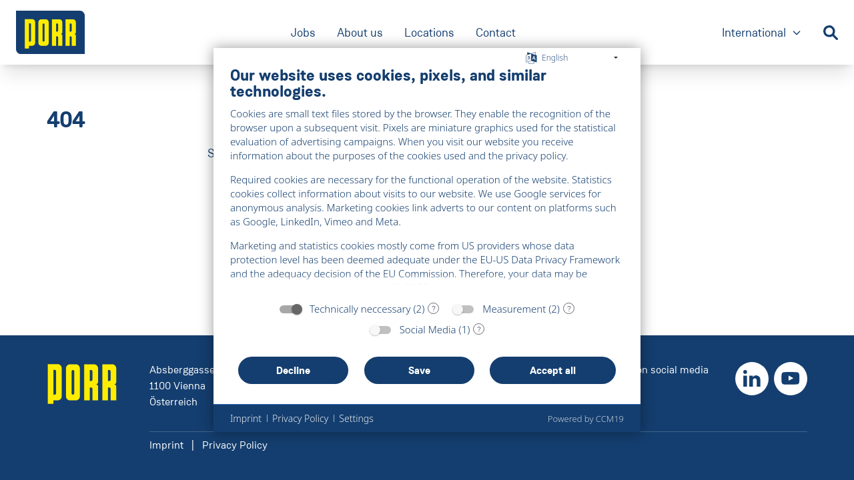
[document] (427, 180)
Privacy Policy (235, 445)
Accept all (553, 370)
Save (419, 370)
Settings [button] (356, 418)
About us (360, 32)
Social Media (428, 329)
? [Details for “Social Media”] (479, 329)
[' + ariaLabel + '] (50, 32)
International (762, 33)
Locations (429, 32)
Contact (496, 32)
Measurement (514, 308)
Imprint (166, 445)
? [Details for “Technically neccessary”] (434, 308)
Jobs (303, 32)
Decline (293, 370)
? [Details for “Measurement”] (569, 308)
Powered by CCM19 (586, 419)
